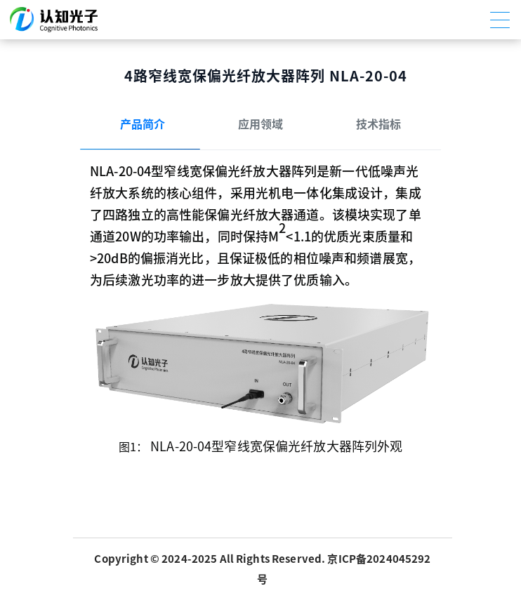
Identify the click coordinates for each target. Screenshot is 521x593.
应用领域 (260, 124)
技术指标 (378, 124)
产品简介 (142, 124)
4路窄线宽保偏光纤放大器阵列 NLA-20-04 (265, 76)
